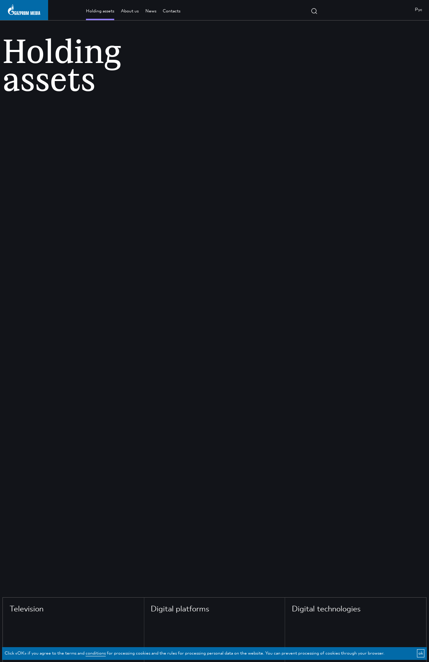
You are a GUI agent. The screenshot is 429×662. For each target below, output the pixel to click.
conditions (96, 653)
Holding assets (100, 11)
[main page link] (24, 9)
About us (130, 11)
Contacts (171, 11)
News (150, 11)
